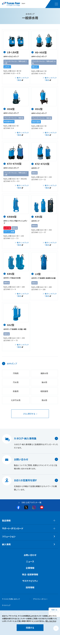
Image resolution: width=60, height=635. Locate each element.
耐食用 (16, 391)
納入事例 (6, 544)
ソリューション (9, 536)
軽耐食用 (44, 391)
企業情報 (30, 567)
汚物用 (16, 373)
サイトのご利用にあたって (11, 599)
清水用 (44, 400)
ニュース (30, 561)
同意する (30, 627)
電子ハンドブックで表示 (23, 79)
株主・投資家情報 (30, 574)
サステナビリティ (30, 580)
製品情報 (6, 520)
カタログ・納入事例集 (25, 438)
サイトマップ (6, 605)
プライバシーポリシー (40, 599)
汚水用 (16, 382)
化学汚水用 (15, 400)
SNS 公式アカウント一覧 (31, 502)
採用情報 (30, 587)
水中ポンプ (12, 363)
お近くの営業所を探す (25, 480)
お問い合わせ (21, 459)
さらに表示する (29, 413)
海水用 (44, 382)
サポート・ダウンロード (12, 528)
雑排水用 (44, 373)
